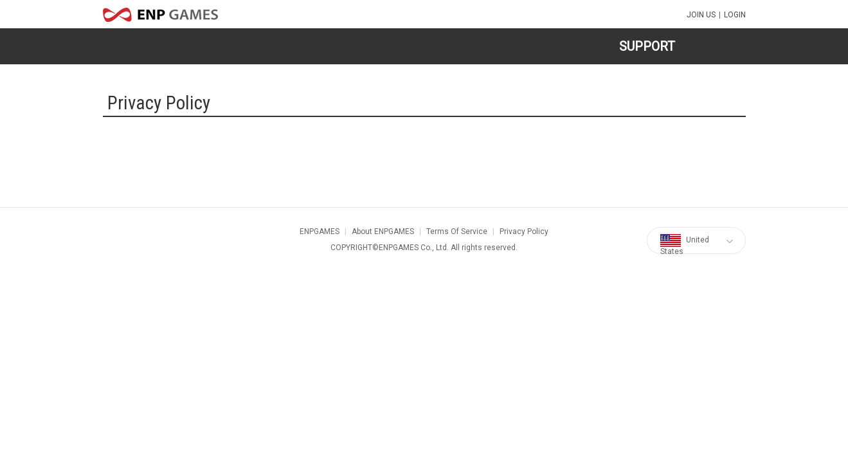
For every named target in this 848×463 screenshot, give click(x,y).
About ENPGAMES (383, 231)
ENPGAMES (319, 231)
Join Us (701, 14)
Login (735, 14)
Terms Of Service (456, 231)
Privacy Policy (524, 231)
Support (647, 46)
